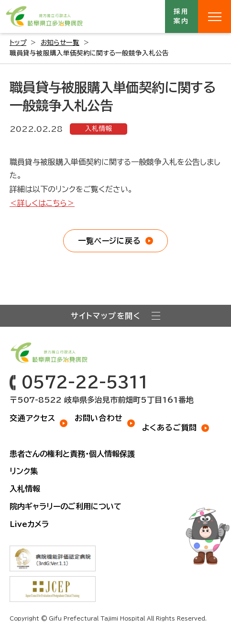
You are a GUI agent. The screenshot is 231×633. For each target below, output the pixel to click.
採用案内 (182, 16)
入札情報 (98, 128)
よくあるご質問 (170, 427)
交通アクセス (32, 418)
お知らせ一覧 (60, 42)
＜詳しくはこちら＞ (42, 203)
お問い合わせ (99, 418)
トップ (18, 42)
